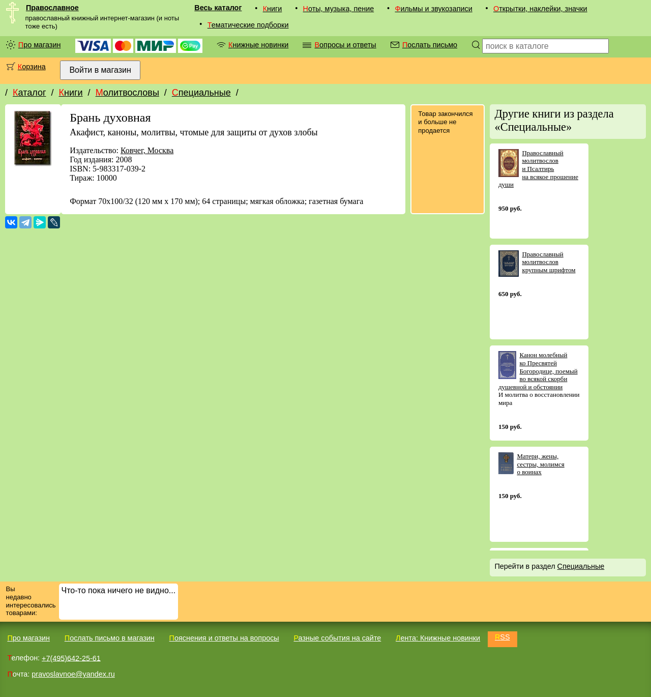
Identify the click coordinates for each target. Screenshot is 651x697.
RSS (502, 637)
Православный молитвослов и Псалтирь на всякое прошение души (538, 168)
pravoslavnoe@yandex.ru (73, 674)
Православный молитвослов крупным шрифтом (548, 262)
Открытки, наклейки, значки (540, 9)
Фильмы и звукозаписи (433, 9)
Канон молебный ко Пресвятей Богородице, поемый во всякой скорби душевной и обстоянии (538, 370)
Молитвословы (127, 93)
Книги (272, 9)
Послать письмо (429, 45)
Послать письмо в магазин (110, 638)
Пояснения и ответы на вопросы (224, 638)
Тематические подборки (248, 25)
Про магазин (39, 45)
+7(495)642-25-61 (71, 658)
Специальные (201, 93)
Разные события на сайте (337, 638)
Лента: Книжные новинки (438, 638)
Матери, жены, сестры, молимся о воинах (540, 464)
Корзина (32, 67)
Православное (52, 8)
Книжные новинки (258, 45)
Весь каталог (218, 8)
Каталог (29, 93)
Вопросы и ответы (345, 45)
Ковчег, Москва (147, 150)
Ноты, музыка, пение (338, 9)
